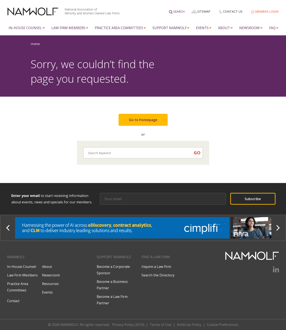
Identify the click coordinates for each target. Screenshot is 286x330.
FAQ (272, 28)
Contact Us (232, 11)
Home (35, 44)
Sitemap (203, 11)
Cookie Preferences (222, 324)
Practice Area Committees (119, 28)
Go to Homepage (143, 119)
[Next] (277, 227)
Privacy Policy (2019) (128, 324)
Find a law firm (155, 257)
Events (202, 28)
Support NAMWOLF (169, 28)
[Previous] (8, 227)
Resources (50, 283)
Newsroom (249, 28)
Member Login (266, 11)
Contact (13, 300)
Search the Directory (158, 275)
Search (179, 11)
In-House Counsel (25, 28)
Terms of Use (161, 324)
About (224, 28)
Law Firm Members (68, 28)
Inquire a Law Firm (156, 266)
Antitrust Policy (189, 324)
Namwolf (16, 257)
